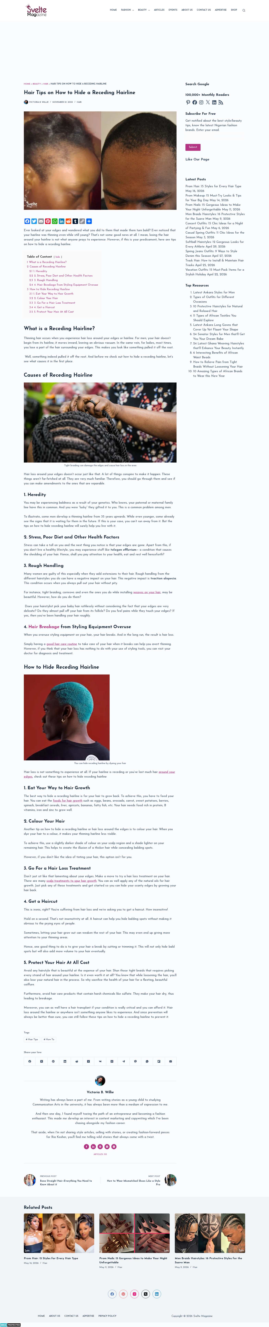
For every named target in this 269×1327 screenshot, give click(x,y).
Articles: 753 (100, 1154)
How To (49, 1039)
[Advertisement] (134, 46)
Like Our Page (197, 159)
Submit (193, 147)
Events (173, 10)
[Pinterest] (53, 1061)
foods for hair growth (67, 800)
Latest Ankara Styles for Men (214, 292)
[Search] (244, 10)
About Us (187, 10)
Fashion (128, 10)
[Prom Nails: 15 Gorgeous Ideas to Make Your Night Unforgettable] (134, 1233)
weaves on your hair (147, 592)
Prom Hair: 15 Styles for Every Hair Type (213, 186)
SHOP (234, 10)
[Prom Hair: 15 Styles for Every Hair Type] (59, 1233)
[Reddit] (77, 1061)
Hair (45, 84)
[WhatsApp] (147, 1061)
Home (113, 10)
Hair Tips (32, 1039)
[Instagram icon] (113, 1146)
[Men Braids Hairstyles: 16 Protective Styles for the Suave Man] (210, 1233)
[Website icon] (100, 1146)
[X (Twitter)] (41, 1061)
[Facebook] (30, 1061)
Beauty (144, 10)
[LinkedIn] (65, 1061)
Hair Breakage (43, 627)
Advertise (221, 10)
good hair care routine (61, 644)
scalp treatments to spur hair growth (71, 881)
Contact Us (204, 10)
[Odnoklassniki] (112, 1061)
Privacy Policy (107, 1316)
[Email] (171, 1061)
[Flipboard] (159, 1061)
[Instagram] (134, 1294)
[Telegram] (124, 1061)
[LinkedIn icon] (93, 1146)
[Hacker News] (88, 1061)
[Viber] (135, 1061)
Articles (159, 10)
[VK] (100, 1061)
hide (58, 257)
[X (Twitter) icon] (107, 1146)
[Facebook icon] (86, 1146)
